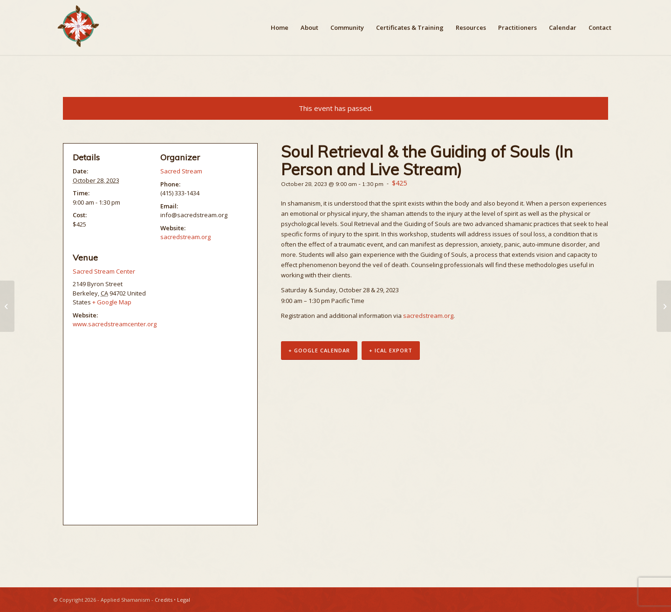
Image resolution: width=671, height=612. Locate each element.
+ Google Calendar (319, 350)
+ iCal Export (390, 350)
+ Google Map (111, 302)
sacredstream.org (428, 315)
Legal (183, 599)
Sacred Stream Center (104, 271)
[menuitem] (279, 27)
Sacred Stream (181, 171)
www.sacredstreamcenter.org (115, 324)
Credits (163, 599)
